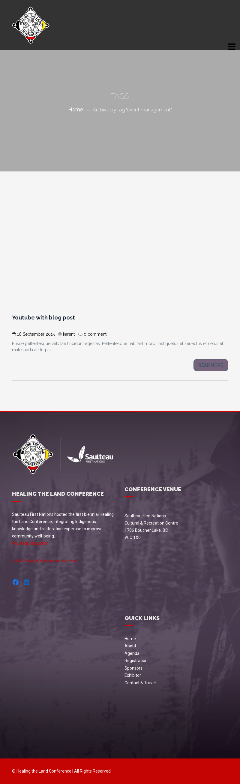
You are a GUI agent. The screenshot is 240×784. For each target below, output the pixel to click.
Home (75, 109)
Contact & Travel (140, 682)
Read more (210, 365)
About (130, 645)
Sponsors (133, 668)
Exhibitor (132, 675)
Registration (136, 660)
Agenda (132, 653)
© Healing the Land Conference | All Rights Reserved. (62, 771)
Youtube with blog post (43, 317)
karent (69, 334)
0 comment (95, 334)
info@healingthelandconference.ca (44, 560)
